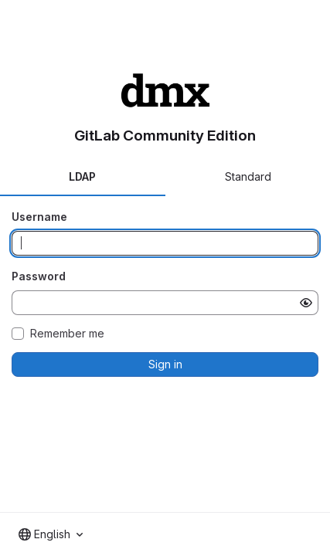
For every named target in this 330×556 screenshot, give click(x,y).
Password (39, 276)
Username (39, 216)
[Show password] (306, 302)
